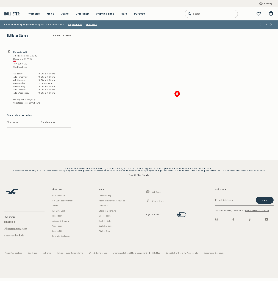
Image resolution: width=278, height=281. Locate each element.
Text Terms (47, 253)
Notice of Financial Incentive (257, 210)
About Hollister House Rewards (112, 200)
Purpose (139, 13)
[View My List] (259, 13)
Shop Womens (48, 122)
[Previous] (260, 24)
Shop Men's (91, 24)
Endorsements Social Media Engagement (130, 253)
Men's (50, 13)
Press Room (57, 226)
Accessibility (57, 216)
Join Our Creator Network (62, 200)
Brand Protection (58, 195)
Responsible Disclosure (214, 253)
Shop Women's (75, 24)
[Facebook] (233, 219)
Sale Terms (32, 253)
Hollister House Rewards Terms (70, 253)
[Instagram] (217, 219)
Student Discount (106, 231)
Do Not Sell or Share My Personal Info (182, 253)
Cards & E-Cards (106, 226)
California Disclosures (61, 236)
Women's (34, 13)
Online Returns (105, 216)
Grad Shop (82, 13)
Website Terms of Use (98, 253)
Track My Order (105, 221)
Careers (55, 205)
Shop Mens (12, 122)
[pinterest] (250, 219)
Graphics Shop (105, 13)
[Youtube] (266, 219)
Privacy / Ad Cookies (13, 253)
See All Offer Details (139, 175)
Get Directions (20, 67)
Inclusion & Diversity (60, 221)
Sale (124, 13)
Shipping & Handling (107, 211)
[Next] (271, 24)
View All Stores (62, 35)
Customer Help (105, 195)
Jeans (65, 13)
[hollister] (14, 13)
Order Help (103, 205)
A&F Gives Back (58, 211)
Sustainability (57, 231)
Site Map (156, 253)
